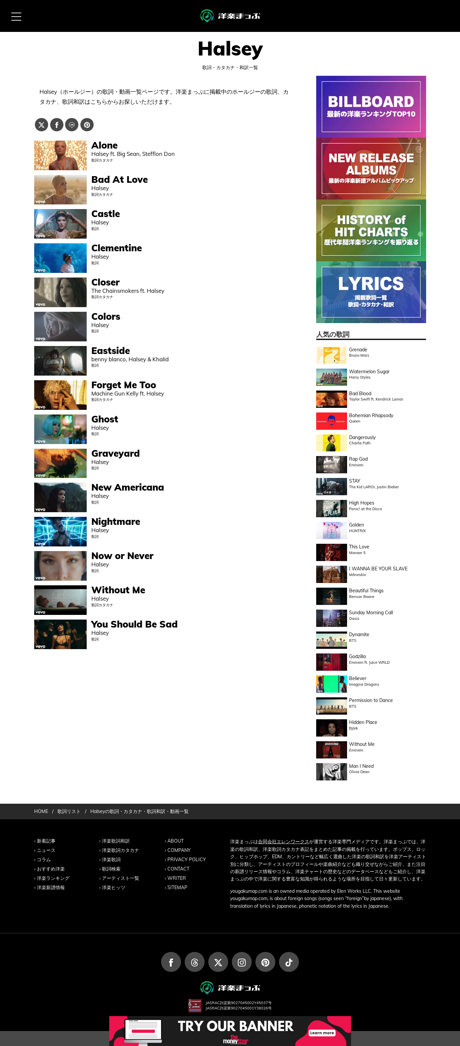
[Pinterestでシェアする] (87, 124)
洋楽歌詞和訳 (116, 841)
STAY (354, 481)
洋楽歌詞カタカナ (120, 850)
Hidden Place (363, 722)
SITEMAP (177, 887)
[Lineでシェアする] (71, 124)
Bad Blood (360, 394)
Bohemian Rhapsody (371, 415)
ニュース (46, 850)
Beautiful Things (366, 591)
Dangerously (362, 437)
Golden (356, 525)
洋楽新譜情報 (51, 887)
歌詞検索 (111, 869)
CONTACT (178, 869)
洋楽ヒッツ (113, 887)
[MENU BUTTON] (16, 16)
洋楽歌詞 (111, 860)
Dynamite (359, 635)
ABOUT (175, 841)
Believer (357, 678)
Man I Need (361, 766)
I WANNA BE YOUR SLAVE (378, 569)
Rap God (358, 459)
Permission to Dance (371, 700)
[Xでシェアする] (41, 124)
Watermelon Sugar (369, 372)
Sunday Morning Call (371, 613)
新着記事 (46, 841)
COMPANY (179, 850)
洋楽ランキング (53, 878)
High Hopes (361, 503)
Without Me (362, 744)
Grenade (358, 350)
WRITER (176, 878)
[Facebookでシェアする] (56, 124)
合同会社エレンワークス (283, 842)
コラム (44, 860)
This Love (359, 547)
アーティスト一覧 (120, 878)
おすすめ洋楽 (51, 869)
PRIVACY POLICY (186, 860)
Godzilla (357, 656)
